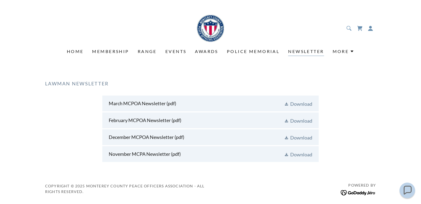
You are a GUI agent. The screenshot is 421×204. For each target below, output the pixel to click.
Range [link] (147, 51)
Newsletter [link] (306, 51)
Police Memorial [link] (253, 51)
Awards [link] (206, 51)
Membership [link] (110, 51)
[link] (210, 28)
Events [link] (176, 51)
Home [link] (75, 51)
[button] (370, 28)
